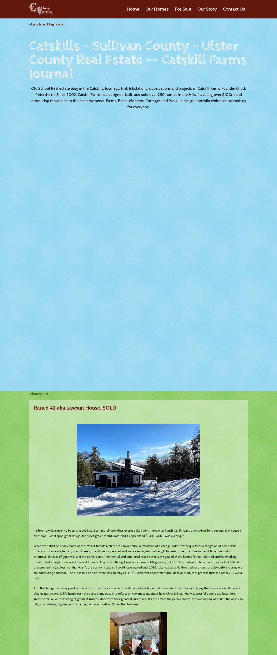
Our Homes (157, 9)
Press (160, 622)
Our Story (207, 9)
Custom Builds (215, 619)
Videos (161, 616)
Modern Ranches (72, 603)
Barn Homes (69, 609)
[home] (41, 9)
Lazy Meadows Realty (219, 612)
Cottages (67, 622)
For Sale (183, 9)
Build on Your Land (74, 636)
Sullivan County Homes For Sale (127, 612)
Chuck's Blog (213, 606)
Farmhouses (69, 616)
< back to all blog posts (46, 24)
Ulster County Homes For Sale (129, 603)
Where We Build (168, 636)
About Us (163, 609)
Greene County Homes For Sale (130, 632)
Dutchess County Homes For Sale (128, 623)
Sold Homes (117, 638)
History (162, 603)
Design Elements (72, 629)
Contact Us (234, 9)
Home (133, 9)
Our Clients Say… (168, 629)
